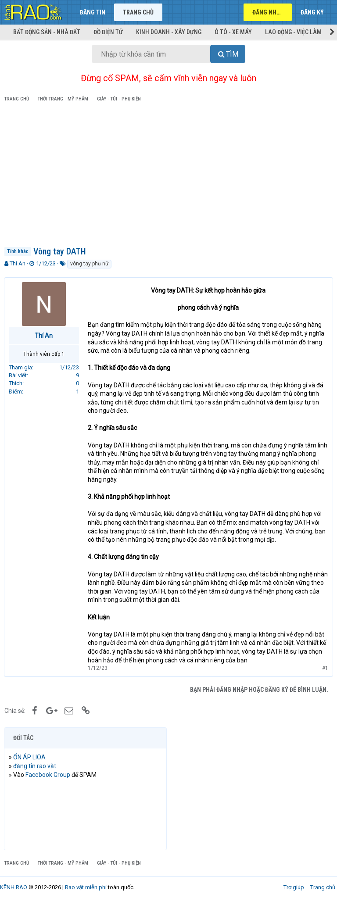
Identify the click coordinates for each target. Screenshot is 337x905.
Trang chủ (138, 12)
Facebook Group (48, 774)
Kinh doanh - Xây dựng (168, 32)
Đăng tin (92, 12)
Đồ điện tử (108, 32)
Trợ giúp (293, 887)
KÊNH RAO (13, 887)
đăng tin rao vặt (35, 765)
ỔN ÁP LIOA (30, 757)
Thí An (17, 263)
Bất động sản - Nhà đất (46, 32)
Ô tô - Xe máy (233, 32)
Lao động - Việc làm (293, 32)
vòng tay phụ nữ (89, 264)
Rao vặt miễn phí (86, 887)
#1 (325, 668)
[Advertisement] (168, 175)
